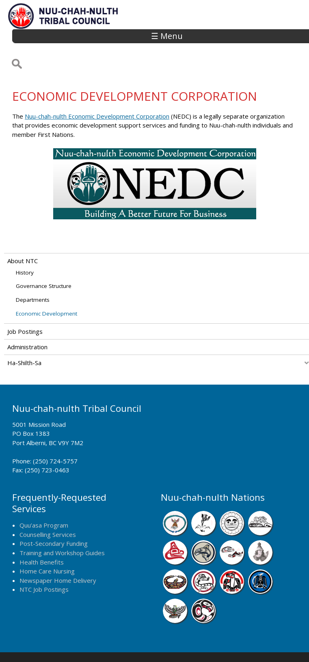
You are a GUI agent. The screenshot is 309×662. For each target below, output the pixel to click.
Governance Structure (43, 259)
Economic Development (46, 286)
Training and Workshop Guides (62, 525)
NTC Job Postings (44, 562)
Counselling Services (47, 507)
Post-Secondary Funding (53, 517)
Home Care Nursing (47, 544)
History (25, 245)
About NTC (22, 234)
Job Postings (25, 304)
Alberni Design (182, 644)
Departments (33, 273)
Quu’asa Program (43, 498)
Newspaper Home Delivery (57, 553)
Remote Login (229, 644)
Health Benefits (41, 535)
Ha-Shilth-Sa (24, 335)
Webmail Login (275, 644)
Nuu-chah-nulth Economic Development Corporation (97, 89)
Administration (27, 320)
